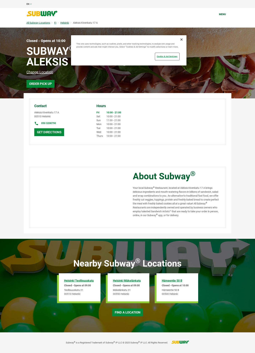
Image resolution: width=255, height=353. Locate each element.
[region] (128, 50)
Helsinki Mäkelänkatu (127, 280)
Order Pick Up (40, 84)
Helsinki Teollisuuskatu (79, 280)
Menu (222, 14)
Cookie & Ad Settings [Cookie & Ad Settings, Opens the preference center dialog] (167, 56)
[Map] (77, 197)
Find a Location (127, 312)
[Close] (181, 39)
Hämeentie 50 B (172, 280)
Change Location (39, 72)
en (27, 4)
